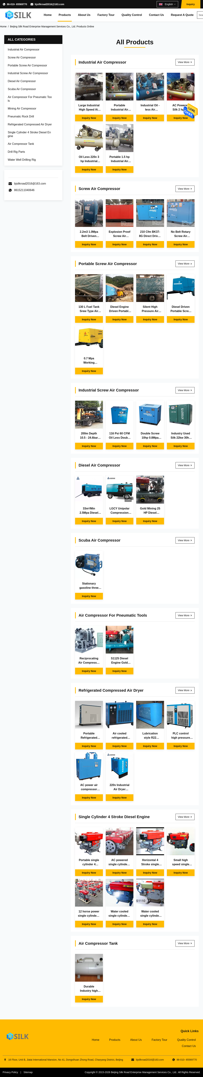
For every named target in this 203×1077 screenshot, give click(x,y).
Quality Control (132, 14)
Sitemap (28, 1072)
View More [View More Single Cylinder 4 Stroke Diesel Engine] (185, 816)
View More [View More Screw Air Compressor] (185, 188)
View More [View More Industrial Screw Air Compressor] (185, 390)
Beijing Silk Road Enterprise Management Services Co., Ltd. (144, 1072)
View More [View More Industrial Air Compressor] (185, 62)
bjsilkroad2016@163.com (49, 4)
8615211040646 (24, 190)
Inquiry (190, 4)
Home (47, 14)
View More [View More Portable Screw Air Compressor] (185, 263)
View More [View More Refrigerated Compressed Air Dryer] (185, 690)
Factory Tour (106, 14)
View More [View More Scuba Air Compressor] (185, 540)
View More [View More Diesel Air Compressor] (185, 465)
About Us (84, 14)
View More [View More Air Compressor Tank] (185, 943)
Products (65, 14)
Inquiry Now (89, 118)
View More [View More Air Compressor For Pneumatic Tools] (185, 615)
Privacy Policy (10, 1072)
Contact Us (156, 14)
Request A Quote (182, 14)
